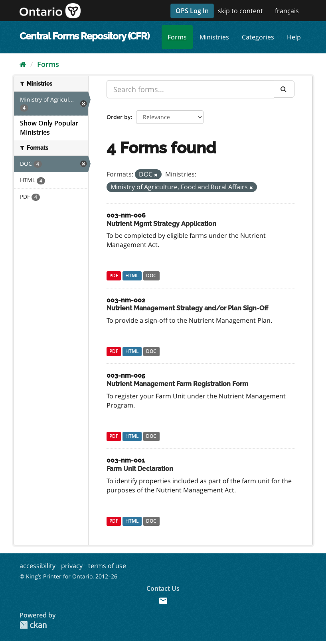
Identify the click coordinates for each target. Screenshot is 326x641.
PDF (113, 275)
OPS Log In (192, 10)
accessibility (37, 565)
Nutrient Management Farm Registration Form (177, 384)
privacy (72, 565)
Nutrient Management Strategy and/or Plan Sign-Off (187, 308)
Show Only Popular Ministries (49, 128)
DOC (151, 275)
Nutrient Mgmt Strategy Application (161, 223)
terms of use (107, 565)
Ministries (214, 37)
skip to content (240, 10)
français (287, 10)
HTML (132, 275)
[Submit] (284, 89)
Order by (119, 117)
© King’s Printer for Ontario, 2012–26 (68, 576)
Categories (258, 37)
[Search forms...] (190, 89)
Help (294, 37)
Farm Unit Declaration (140, 468)
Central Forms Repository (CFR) (84, 36)
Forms (177, 37)
